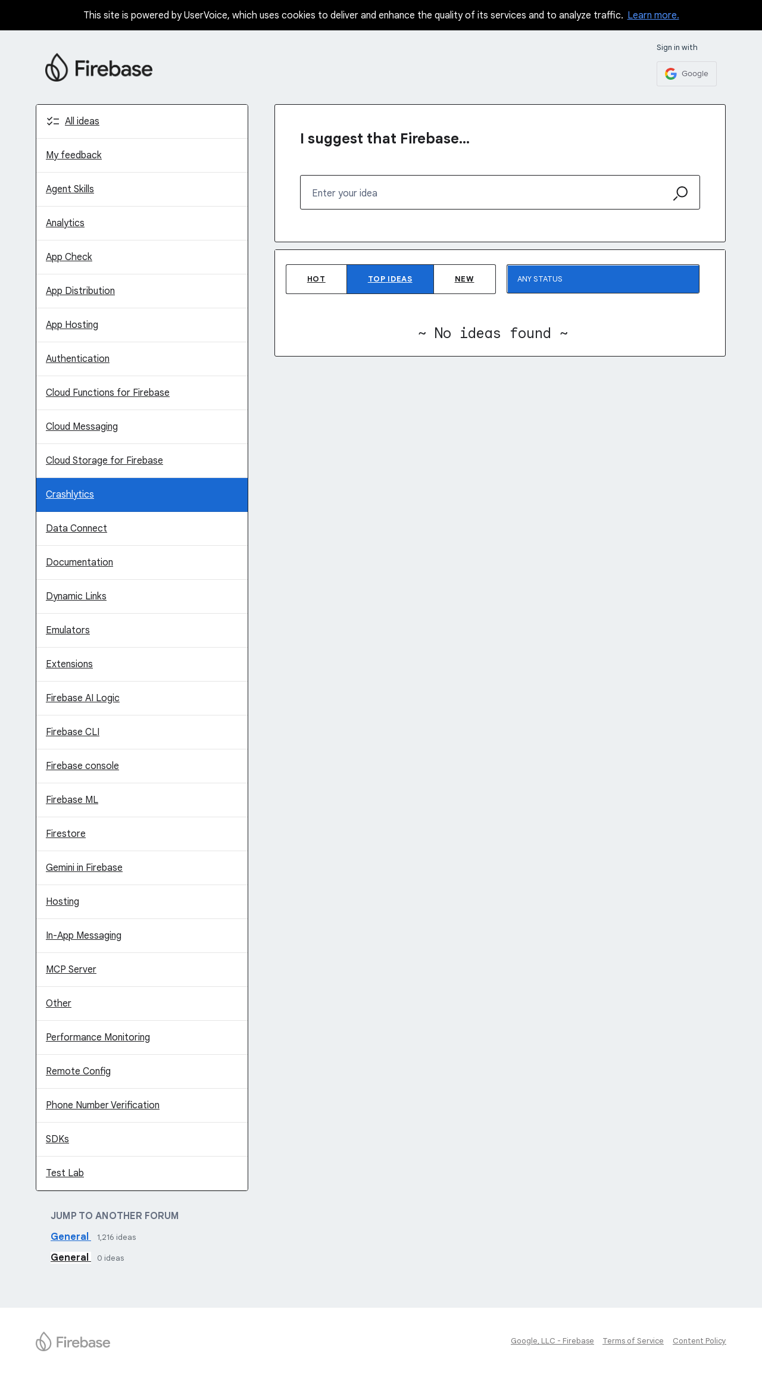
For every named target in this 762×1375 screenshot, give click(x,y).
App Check (69, 257)
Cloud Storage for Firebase (104, 461)
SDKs (57, 1139)
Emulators (68, 630)
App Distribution (80, 291)
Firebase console (82, 766)
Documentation (79, 562)
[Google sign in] (687, 73)
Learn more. (653, 15)
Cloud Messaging (82, 427)
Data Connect (76, 529)
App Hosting (72, 325)
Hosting (62, 902)
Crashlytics (70, 495)
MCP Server (71, 970)
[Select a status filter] (603, 279)
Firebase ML (72, 800)
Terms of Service (633, 1341)
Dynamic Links (76, 596)
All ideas (82, 121)
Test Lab (65, 1173)
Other (58, 1004)
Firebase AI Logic (83, 698)
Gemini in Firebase (84, 868)
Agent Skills (70, 189)
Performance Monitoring (98, 1037)
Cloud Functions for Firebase (108, 393)
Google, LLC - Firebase (552, 1341)
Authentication (78, 359)
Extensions (69, 664)
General (71, 1237)
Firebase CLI (72, 732)
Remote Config (78, 1071)
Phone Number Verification (103, 1105)
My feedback (74, 155)
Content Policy (699, 1341)
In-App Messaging (83, 936)
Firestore (66, 834)
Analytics (65, 223)
